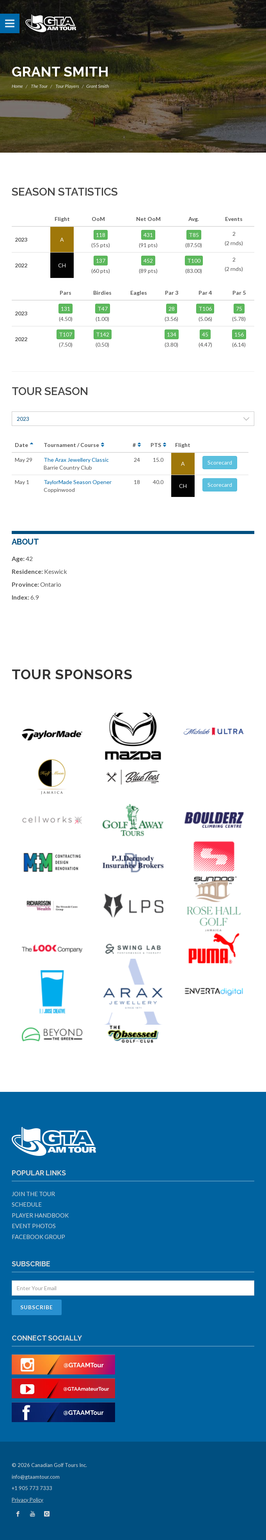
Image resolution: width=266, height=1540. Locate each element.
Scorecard (219, 462)
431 (148, 234)
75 (239, 308)
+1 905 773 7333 (32, 1488)
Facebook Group (38, 1236)
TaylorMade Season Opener (78, 482)
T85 (194, 234)
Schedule (27, 1204)
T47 (103, 308)
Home (17, 86)
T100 (193, 260)
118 (100, 234)
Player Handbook (40, 1215)
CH (183, 485)
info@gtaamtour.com (36, 1477)
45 (205, 334)
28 (171, 308)
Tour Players (67, 86)
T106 (205, 308)
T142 (102, 334)
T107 (65, 334)
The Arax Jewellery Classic (76, 459)
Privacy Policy (27, 1500)
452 (148, 260)
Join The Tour (33, 1193)
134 (171, 334)
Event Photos (34, 1225)
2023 (133, 418)
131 (65, 308)
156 (239, 334)
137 (100, 260)
